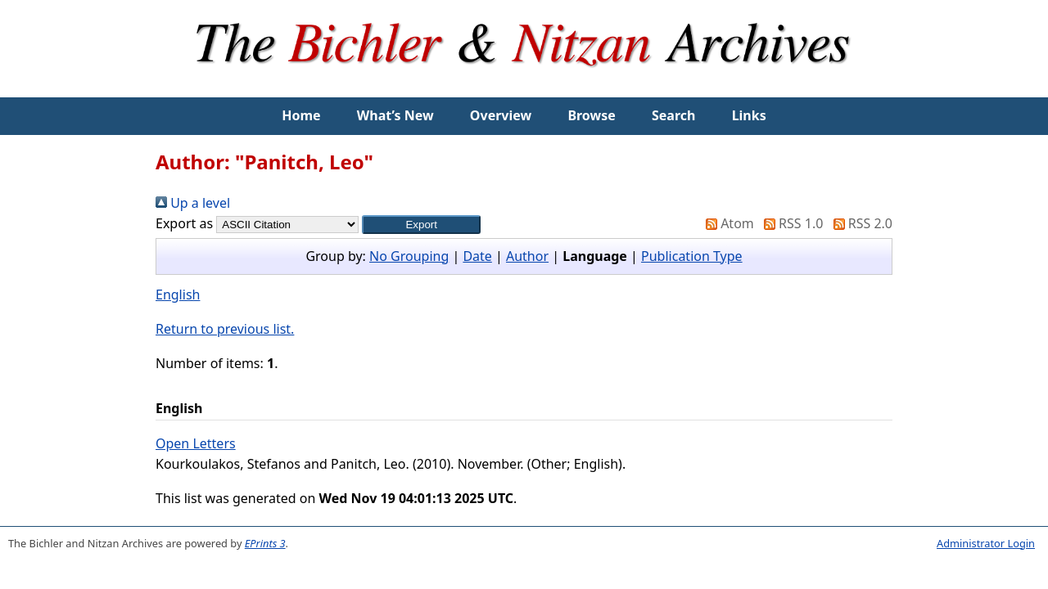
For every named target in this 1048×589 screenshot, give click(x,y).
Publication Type (692, 256)
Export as (184, 223)
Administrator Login (986, 543)
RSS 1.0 (790, 223)
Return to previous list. (225, 329)
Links (749, 115)
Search (673, 115)
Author (527, 256)
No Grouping (409, 256)
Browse (591, 115)
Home (301, 115)
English (178, 294)
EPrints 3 (265, 543)
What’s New (395, 115)
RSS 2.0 (859, 223)
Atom (726, 223)
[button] (421, 224)
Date (477, 256)
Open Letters (196, 443)
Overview (500, 115)
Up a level (193, 203)
